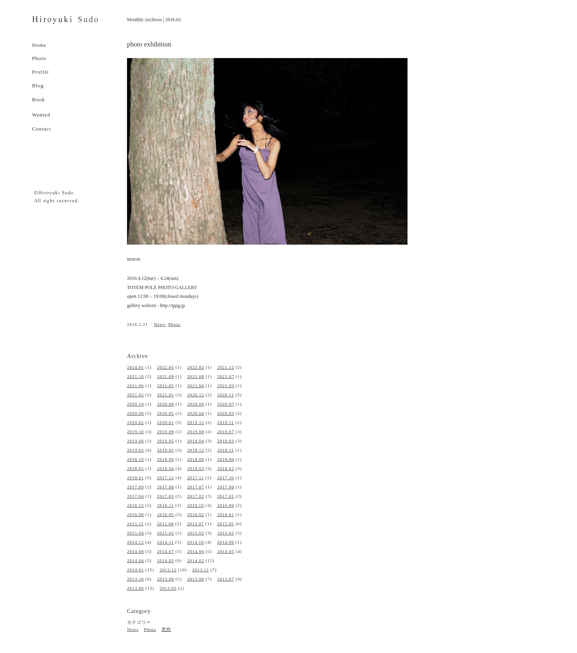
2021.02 (135, 394)
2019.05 (165, 440)
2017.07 (195, 486)
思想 (166, 629)
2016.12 (135, 505)
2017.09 (135, 486)
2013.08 (195, 579)
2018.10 (135, 459)
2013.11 (200, 569)
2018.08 (195, 459)
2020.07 (225, 404)
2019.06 (135, 440)
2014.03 (165, 560)
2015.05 (225, 523)
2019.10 (135, 431)
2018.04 (165, 468)
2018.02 (225, 468)
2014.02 (195, 560)
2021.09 (165, 376)
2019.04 (195, 440)
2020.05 (165, 413)
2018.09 (165, 459)
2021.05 (165, 385)
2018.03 (195, 468)
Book (38, 99)
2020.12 (195, 394)
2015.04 (135, 532)
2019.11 (225, 422)
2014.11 (165, 542)
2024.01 (135, 367)
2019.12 (195, 422)
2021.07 (225, 376)
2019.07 (225, 431)
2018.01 (135, 477)
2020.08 (195, 404)
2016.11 (165, 505)
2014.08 (135, 551)
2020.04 (195, 413)
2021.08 (195, 376)
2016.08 (135, 514)
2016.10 (195, 505)
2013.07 (225, 579)
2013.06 (135, 588)
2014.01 (135, 569)
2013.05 (167, 588)
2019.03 (225, 440)
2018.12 (195, 450)
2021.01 (165, 394)
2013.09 (165, 579)
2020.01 (165, 422)
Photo (39, 58)
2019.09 (165, 431)
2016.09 (225, 505)
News (159, 324)
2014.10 (195, 542)
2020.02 (135, 422)
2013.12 (167, 569)
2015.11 (135, 523)
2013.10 (135, 579)
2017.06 (225, 486)
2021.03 (225, 385)
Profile (40, 72)
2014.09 (225, 542)
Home (39, 45)
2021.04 (195, 385)
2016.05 (165, 514)
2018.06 (225, 459)
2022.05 (165, 367)
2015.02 (195, 532)
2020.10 (135, 404)
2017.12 (165, 477)
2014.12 (135, 542)
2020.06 (135, 413)
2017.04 (135, 496)
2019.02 (135, 450)
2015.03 (165, 532)
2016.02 (195, 514)
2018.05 (135, 468)
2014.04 (135, 560)
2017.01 (225, 496)
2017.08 (165, 486)
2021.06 (135, 385)
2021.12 (225, 367)
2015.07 (195, 523)
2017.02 (195, 496)
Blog (38, 85)
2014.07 (165, 551)
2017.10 (225, 477)
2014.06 (195, 551)
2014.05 (225, 551)
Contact (41, 129)
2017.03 (165, 496)
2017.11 (195, 477)
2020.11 (225, 394)
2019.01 (165, 450)
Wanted (41, 115)
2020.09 (165, 404)
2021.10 (135, 376)
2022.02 (195, 367)
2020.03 (225, 413)
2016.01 (225, 514)
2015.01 (225, 532)
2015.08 (165, 523)
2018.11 (225, 450)
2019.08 (195, 431)
